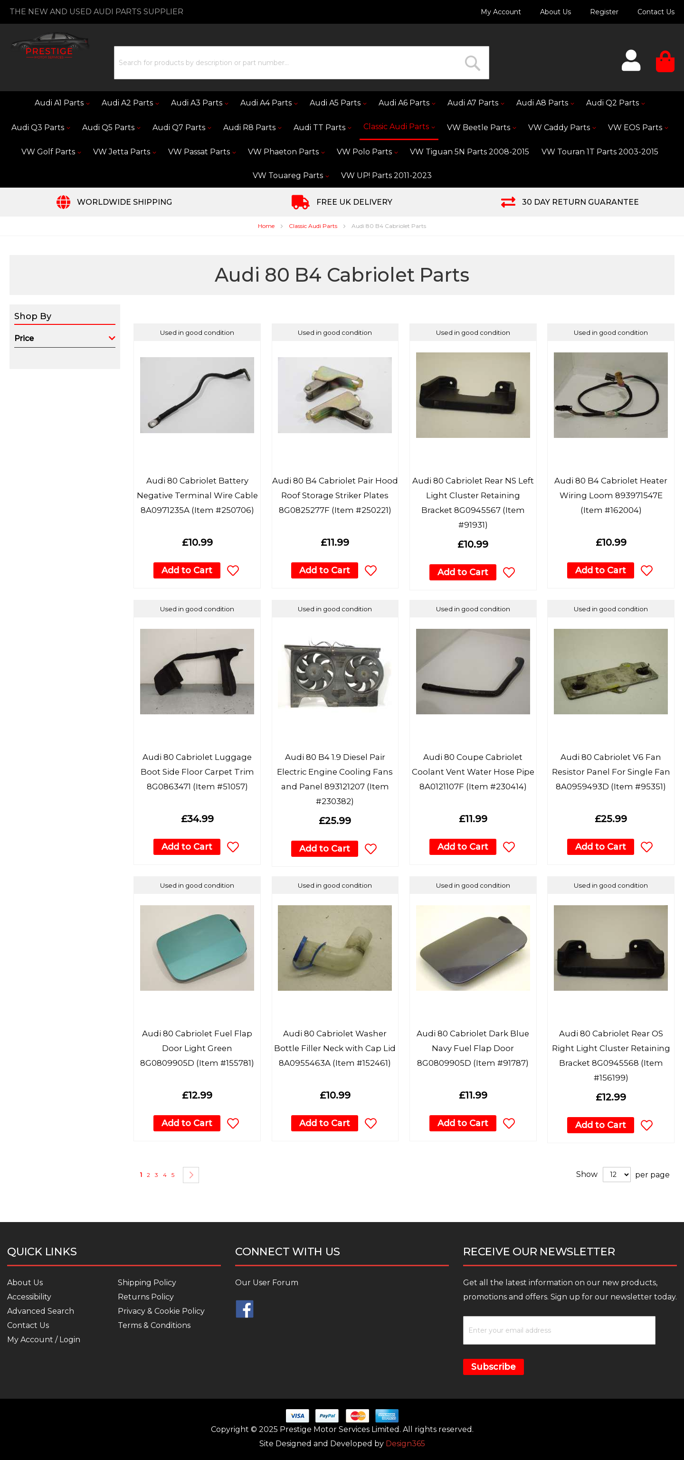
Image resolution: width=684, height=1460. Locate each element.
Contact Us (655, 12)
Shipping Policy (147, 1282)
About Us (555, 12)
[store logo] (50, 45)
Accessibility (29, 1296)
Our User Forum (266, 1282)
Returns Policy (146, 1296)
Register (604, 12)
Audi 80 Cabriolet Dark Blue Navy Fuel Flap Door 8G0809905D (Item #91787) (473, 1048)
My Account (501, 12)
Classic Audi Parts (314, 225)
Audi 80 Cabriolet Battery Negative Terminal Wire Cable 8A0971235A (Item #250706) (197, 495)
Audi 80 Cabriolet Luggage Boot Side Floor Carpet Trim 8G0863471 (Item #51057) (197, 771)
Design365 (405, 1443)
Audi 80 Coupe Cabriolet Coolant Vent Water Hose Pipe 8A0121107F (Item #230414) (473, 771)
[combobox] (301, 62)
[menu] (342, 139)
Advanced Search (40, 1311)
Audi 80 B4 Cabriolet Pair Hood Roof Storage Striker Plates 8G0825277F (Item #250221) (335, 495)
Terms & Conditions (154, 1325)
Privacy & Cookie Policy (161, 1311)
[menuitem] (62, 103)
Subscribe (493, 1367)
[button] (233, 570)
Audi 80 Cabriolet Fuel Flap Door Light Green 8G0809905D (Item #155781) (197, 1048)
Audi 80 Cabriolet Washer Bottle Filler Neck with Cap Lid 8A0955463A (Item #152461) (335, 1048)
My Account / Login (43, 1339)
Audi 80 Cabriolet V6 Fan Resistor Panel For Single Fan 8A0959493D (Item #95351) (611, 771)
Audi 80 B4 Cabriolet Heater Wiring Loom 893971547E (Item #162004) (610, 495)
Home (267, 225)
